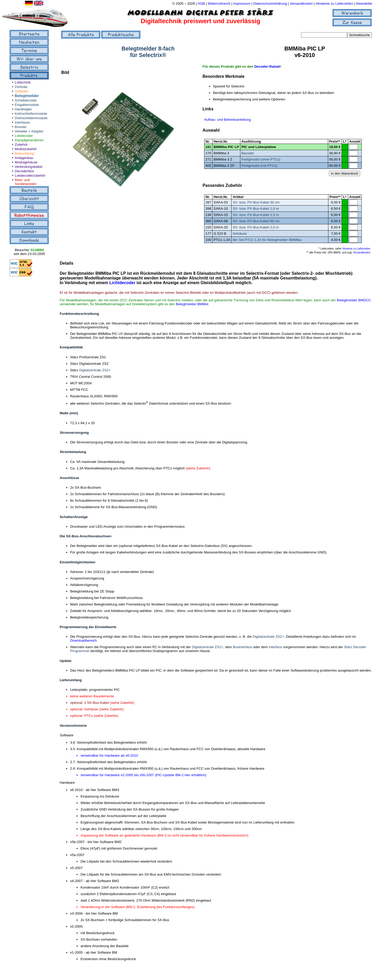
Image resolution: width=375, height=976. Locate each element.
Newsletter (364, 3)
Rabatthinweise (29, 215)
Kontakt (29, 232)
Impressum (242, 3)
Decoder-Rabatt (267, 66)
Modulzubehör (26, 149)
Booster (21, 127)
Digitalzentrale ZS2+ (94, 370)
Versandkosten (302, 3)
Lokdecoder (24, 136)
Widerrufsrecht (219, 3)
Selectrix (29, 67)
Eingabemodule (27, 105)
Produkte (29, 75)
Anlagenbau (24, 158)
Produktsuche (121, 34)
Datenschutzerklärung (270, 3)
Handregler (23, 109)
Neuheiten (29, 42)
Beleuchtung (24, 153)
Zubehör (21, 144)
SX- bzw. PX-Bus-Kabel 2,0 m (256, 227)
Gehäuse (240, 233)
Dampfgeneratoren (29, 140)
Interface (275, 647)
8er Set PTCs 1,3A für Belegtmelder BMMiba (267, 240)
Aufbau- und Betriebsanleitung (227, 120)
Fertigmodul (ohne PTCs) (260, 159)
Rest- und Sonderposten (25, 182)
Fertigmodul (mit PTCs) (259, 166)
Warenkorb (352, 13)
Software (22, 91)
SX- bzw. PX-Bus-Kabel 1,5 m (256, 215)
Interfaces (22, 122)
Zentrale (21, 87)
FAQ (29, 207)
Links (29, 223)
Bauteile (29, 190)
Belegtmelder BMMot (192, 304)
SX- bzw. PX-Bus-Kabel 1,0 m (256, 208)
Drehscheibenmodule (31, 118)
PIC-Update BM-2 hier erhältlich (180, 775)
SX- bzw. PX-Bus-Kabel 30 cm (256, 202)
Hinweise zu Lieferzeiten (334, 3)
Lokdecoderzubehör (30, 175)
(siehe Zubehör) (198, 468)
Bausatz (247, 153)
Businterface (242, 647)
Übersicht (29, 198)
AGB (201, 3)
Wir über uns (29, 59)
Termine (29, 50)
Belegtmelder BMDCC (354, 300)
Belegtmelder (27, 96)
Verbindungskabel (28, 167)
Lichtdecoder (122, 282)
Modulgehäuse (26, 162)
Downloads (29, 240)
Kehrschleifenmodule (31, 114)
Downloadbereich (83, 640)
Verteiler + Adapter (29, 131)
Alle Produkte (81, 34)
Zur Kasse (352, 22)
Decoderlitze (24, 171)
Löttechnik (23, 82)
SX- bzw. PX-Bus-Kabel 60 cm (256, 221)
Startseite (29, 34)
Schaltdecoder (26, 100)
